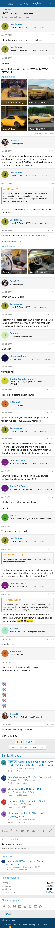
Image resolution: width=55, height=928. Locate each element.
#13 (52, 471)
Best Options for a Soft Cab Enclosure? (29, 777)
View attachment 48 (35, 235)
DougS (10, 768)
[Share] (49, 35)
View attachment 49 (11, 241)
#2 (53, 58)
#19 (52, 662)
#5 (53, 231)
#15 (52, 526)
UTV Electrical (25, 804)
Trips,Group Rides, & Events (24, 792)
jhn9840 (50, 892)
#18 (52, 639)
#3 (53, 151)
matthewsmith (13, 804)
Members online (10, 839)
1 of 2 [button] (19, 742)
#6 (53, 292)
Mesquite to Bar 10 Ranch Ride (25, 789)
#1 (53, 35)
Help (45, 924)
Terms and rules (20, 924)
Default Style (8, 920)
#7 (53, 315)
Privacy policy (35, 924)
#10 (52, 390)
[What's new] (46, 3)
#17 (52, 594)
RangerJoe (12, 780)
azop (9, 792)
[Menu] (4, 3)
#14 (52, 497)
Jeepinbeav (9, 17)
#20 (52, 725)
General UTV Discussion (24, 768)
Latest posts (8, 856)
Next (29, 742)
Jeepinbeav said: (10, 600)
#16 (52, 549)
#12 (52, 439)
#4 (53, 183)
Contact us (6, 924)
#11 (52, 413)
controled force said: (12, 555)
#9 (53, 367)
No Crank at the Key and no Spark (27, 801)
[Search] (51, 3)
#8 (53, 344)
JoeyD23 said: (9, 189)
